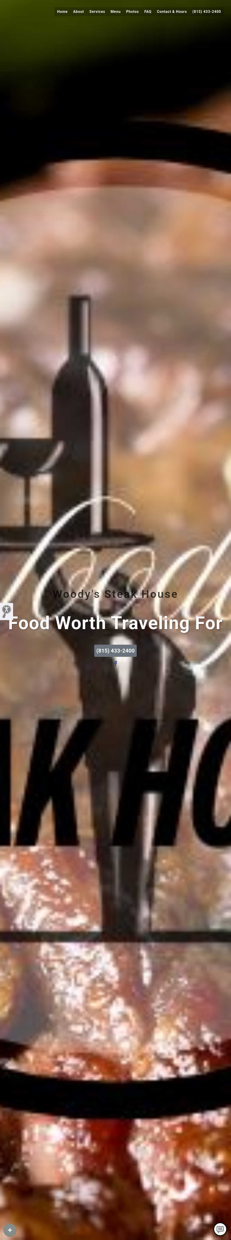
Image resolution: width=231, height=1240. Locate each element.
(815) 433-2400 (206, 11)
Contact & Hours (172, 11)
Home (62, 11)
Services (97, 11)
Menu (116, 11)
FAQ (148, 11)
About (78, 11)
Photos (132, 11)
